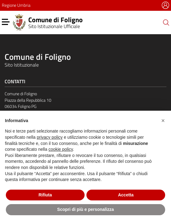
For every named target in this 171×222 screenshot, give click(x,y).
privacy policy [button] (50, 137)
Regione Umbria (16, 5)
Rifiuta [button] (45, 194)
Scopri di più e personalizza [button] (85, 209)
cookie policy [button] (61, 149)
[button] (163, 120)
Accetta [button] (126, 194)
